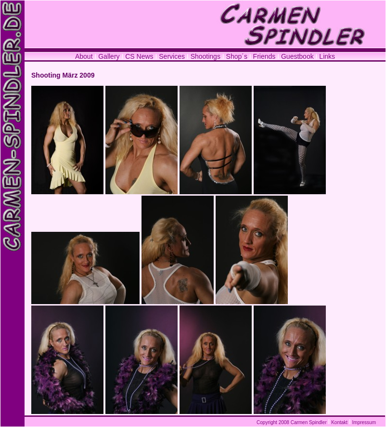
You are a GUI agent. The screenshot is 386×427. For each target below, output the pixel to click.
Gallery (108, 56)
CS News (140, 56)
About (84, 56)
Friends (264, 56)
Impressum (364, 422)
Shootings (205, 56)
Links (327, 56)
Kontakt (339, 422)
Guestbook (297, 56)
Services (172, 56)
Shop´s (237, 56)
